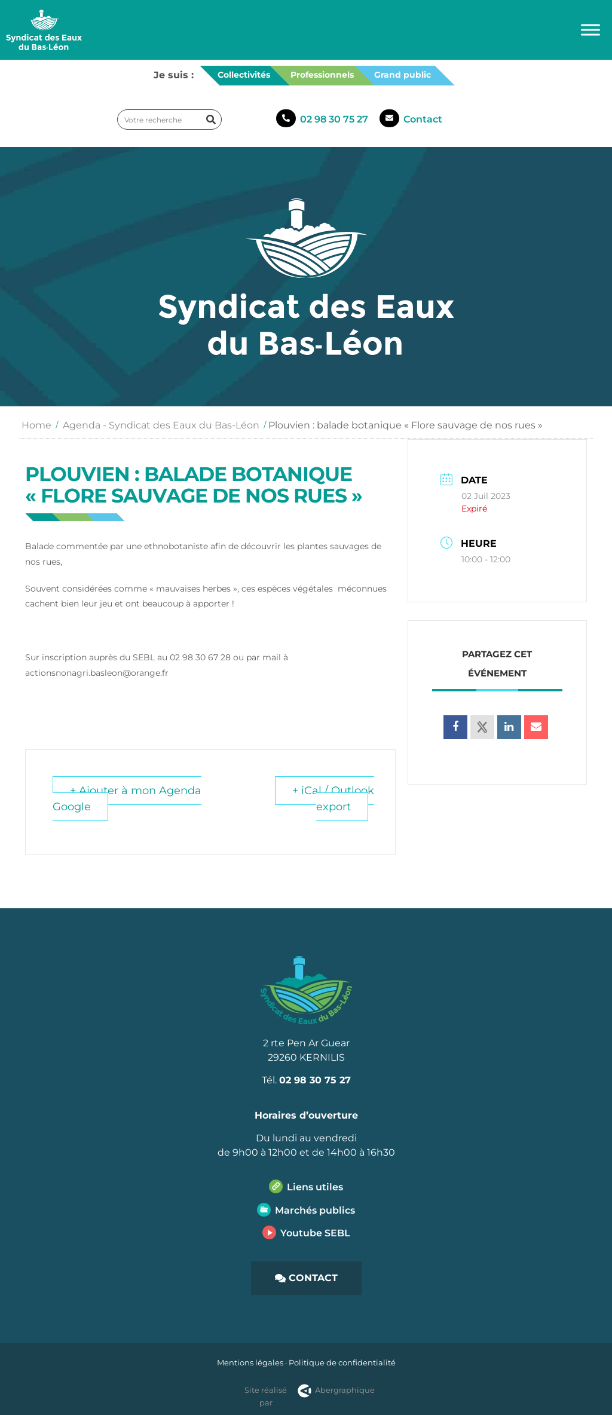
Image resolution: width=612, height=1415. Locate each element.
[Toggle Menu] (590, 29)
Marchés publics (315, 1210)
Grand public (402, 74)
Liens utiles (315, 1187)
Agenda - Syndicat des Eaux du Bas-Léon (161, 425)
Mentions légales (250, 1362)
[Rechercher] (211, 119)
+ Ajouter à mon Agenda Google (127, 798)
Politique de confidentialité (342, 1362)
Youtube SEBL (315, 1233)
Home (36, 425)
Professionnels (322, 74)
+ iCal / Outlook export (333, 798)
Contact (422, 119)
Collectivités (244, 74)
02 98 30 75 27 (334, 119)
